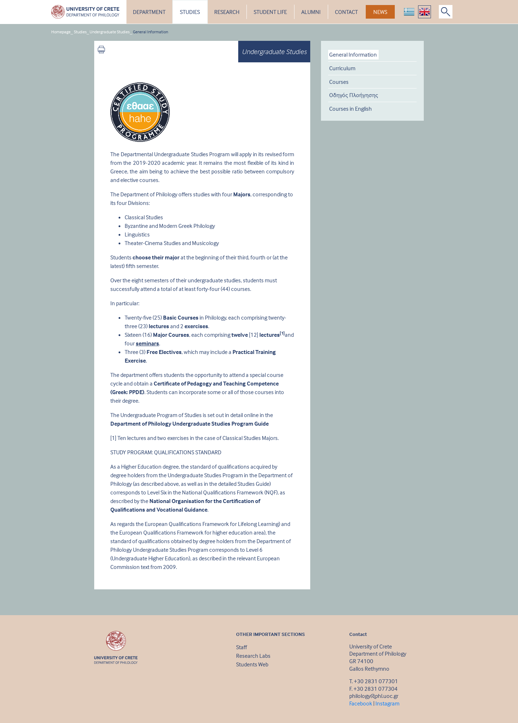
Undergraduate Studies (110, 31)
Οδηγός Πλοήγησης (353, 95)
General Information (150, 31)
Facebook (360, 703)
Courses (339, 81)
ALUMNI (311, 11)
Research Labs (253, 655)
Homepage (61, 31)
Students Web (252, 664)
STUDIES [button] (190, 11)
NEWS (380, 11)
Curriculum (342, 68)
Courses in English (350, 108)
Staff (241, 647)
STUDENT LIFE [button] (270, 11)
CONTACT (346, 11)
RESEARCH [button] (226, 11)
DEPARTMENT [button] (149, 11)
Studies (80, 31)
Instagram (387, 703)
